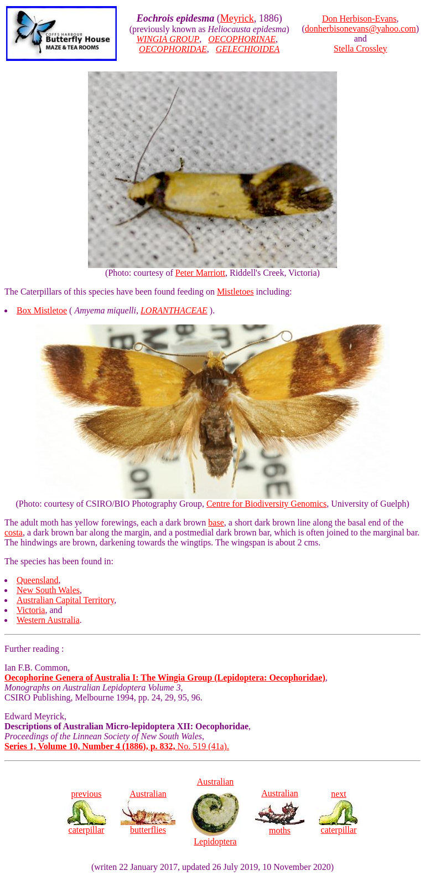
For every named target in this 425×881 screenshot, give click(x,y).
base (216, 522)
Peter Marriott (200, 272)
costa (13, 532)
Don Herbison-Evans (359, 18)
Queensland (38, 580)
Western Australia (48, 620)
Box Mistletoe (42, 310)
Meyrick (237, 18)
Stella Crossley (360, 48)
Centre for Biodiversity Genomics (266, 503)
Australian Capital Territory (65, 600)
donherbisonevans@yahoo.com (360, 28)
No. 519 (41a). (116, 746)
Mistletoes (235, 291)
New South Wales (48, 590)
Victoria (31, 610)
